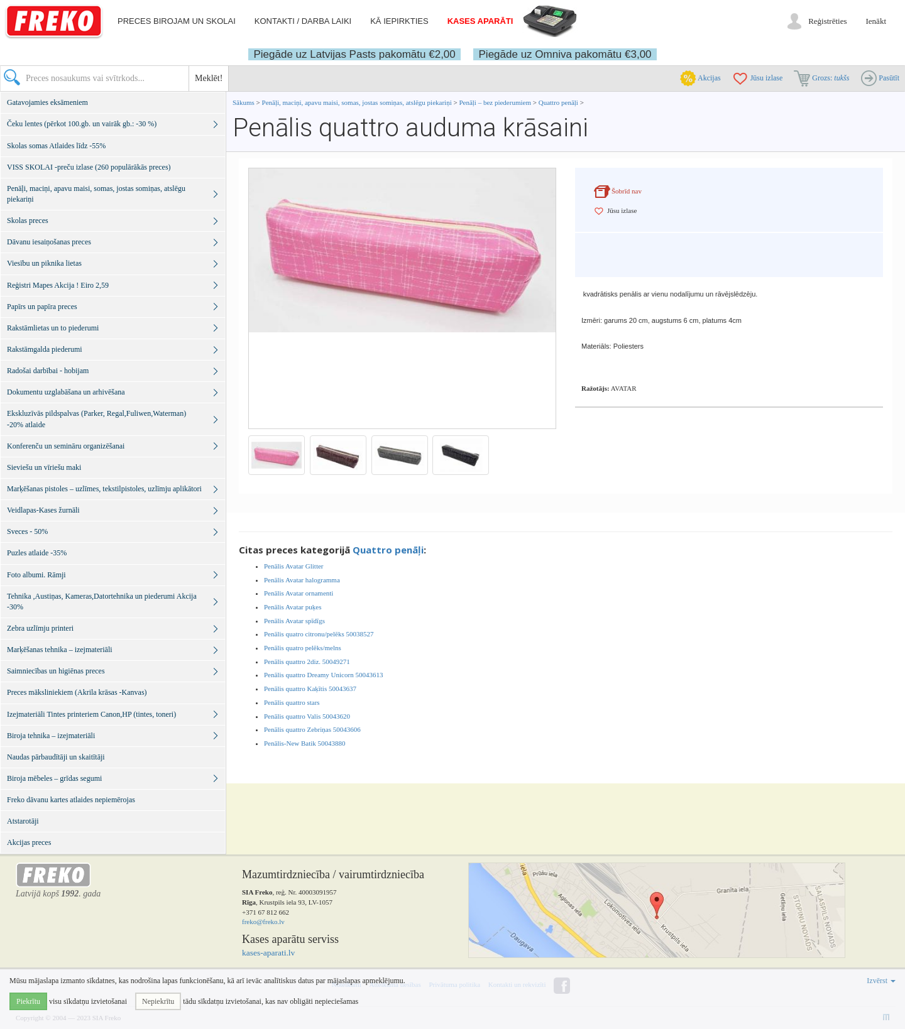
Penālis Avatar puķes (292, 607)
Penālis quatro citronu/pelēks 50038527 (318, 634)
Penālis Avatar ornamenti (298, 593)
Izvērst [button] (881, 980)
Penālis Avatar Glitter (294, 566)
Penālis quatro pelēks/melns (302, 647)
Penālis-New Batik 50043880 (305, 743)
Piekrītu (28, 1001)
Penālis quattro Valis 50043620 (307, 716)
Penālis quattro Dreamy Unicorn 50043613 (323, 674)
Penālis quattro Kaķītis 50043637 (310, 688)
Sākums (244, 102)
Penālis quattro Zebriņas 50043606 (312, 729)
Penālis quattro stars (292, 702)
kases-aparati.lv (268, 952)
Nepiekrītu (158, 1001)
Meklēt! (208, 78)
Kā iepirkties (399, 21)
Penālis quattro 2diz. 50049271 (307, 661)
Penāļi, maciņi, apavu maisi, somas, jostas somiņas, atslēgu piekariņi (358, 102)
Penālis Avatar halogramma (302, 580)
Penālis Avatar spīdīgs (294, 620)
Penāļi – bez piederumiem (495, 102)
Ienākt (876, 21)
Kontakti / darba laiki (303, 21)
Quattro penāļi (558, 102)
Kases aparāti (480, 21)
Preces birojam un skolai (177, 21)
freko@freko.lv (263, 921)
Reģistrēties (827, 21)
